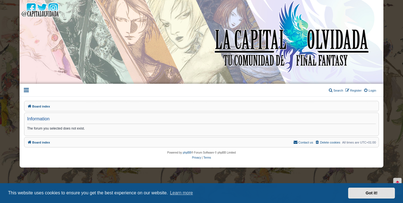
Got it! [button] (372, 193)
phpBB (187, 152)
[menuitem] (370, 90)
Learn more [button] (181, 192)
